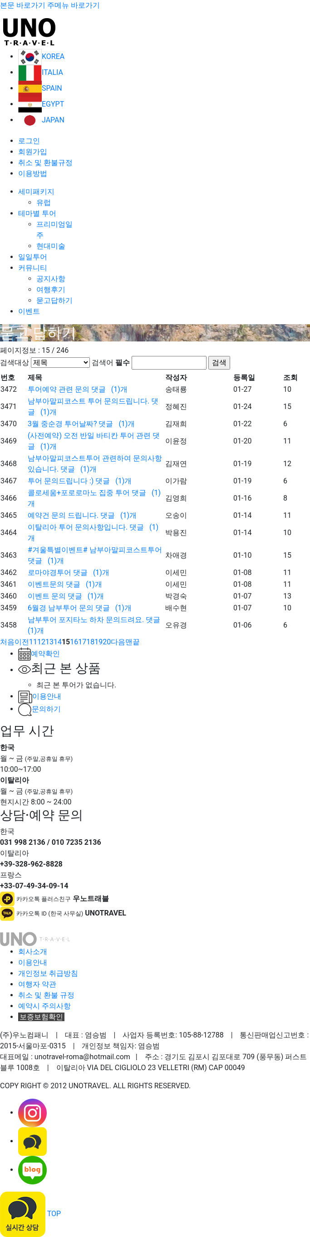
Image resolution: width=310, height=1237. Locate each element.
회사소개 (32, 951)
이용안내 (39, 696)
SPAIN (40, 88)
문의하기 (39, 709)
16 (74, 642)
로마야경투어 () (68, 572)
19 (98, 642)
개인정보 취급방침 (48, 973)
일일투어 (32, 257)
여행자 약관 (37, 984)
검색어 (111, 362)
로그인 (29, 140)
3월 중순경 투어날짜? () (81, 423)
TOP (54, 1213)
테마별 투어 (37, 213)
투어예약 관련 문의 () (78, 389)
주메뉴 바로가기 (73, 5)
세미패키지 (36, 191)
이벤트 (29, 311)
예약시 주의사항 (44, 1006)
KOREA (41, 56)
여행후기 (50, 289)
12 (41, 642)
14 (58, 642)
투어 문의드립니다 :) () (80, 481)
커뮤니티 (32, 267)
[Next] (118, 642)
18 (90, 642)
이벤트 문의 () (66, 596)
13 (49, 642)
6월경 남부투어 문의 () (80, 608)
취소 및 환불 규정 (46, 995)
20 (107, 642)
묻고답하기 (54, 300)
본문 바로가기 (22, 5)
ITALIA (40, 72)
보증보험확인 (41, 1017)
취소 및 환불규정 (45, 162)
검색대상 (14, 362)
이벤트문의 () (65, 584)
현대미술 (50, 246)
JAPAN (41, 120)
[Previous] (7, 642)
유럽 (43, 202)
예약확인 (39, 653)
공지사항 (50, 278)
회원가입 (32, 151)
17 (82, 642)
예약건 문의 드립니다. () (82, 515)
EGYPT (41, 104)
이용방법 (32, 173)
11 (33, 642)
